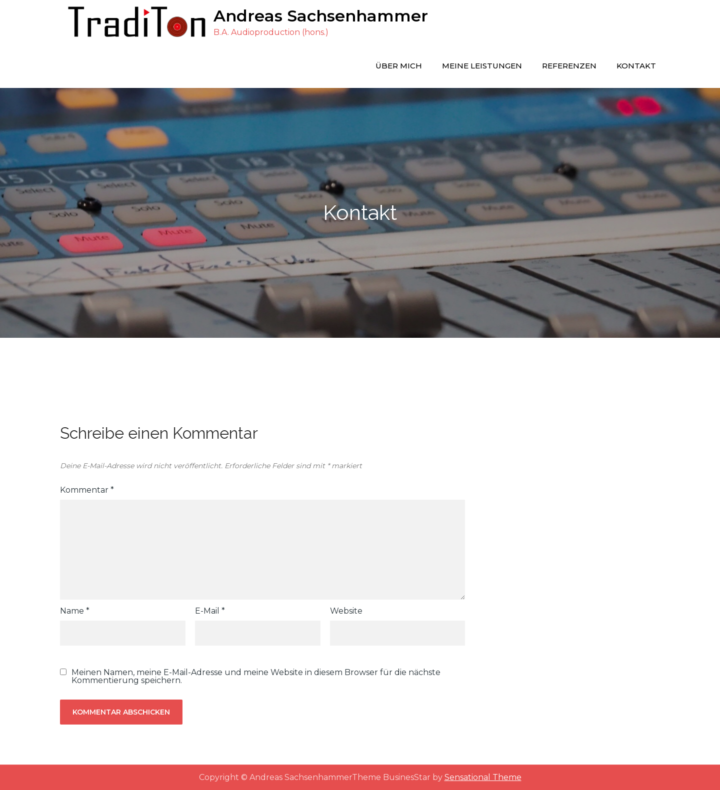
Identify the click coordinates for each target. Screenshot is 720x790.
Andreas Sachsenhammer (321, 15)
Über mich (399, 65)
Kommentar (87, 490)
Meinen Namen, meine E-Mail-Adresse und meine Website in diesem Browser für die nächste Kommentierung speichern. (256, 677)
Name (75, 611)
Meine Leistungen (482, 65)
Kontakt (636, 65)
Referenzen (569, 65)
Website (346, 611)
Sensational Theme (483, 777)
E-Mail (210, 611)
